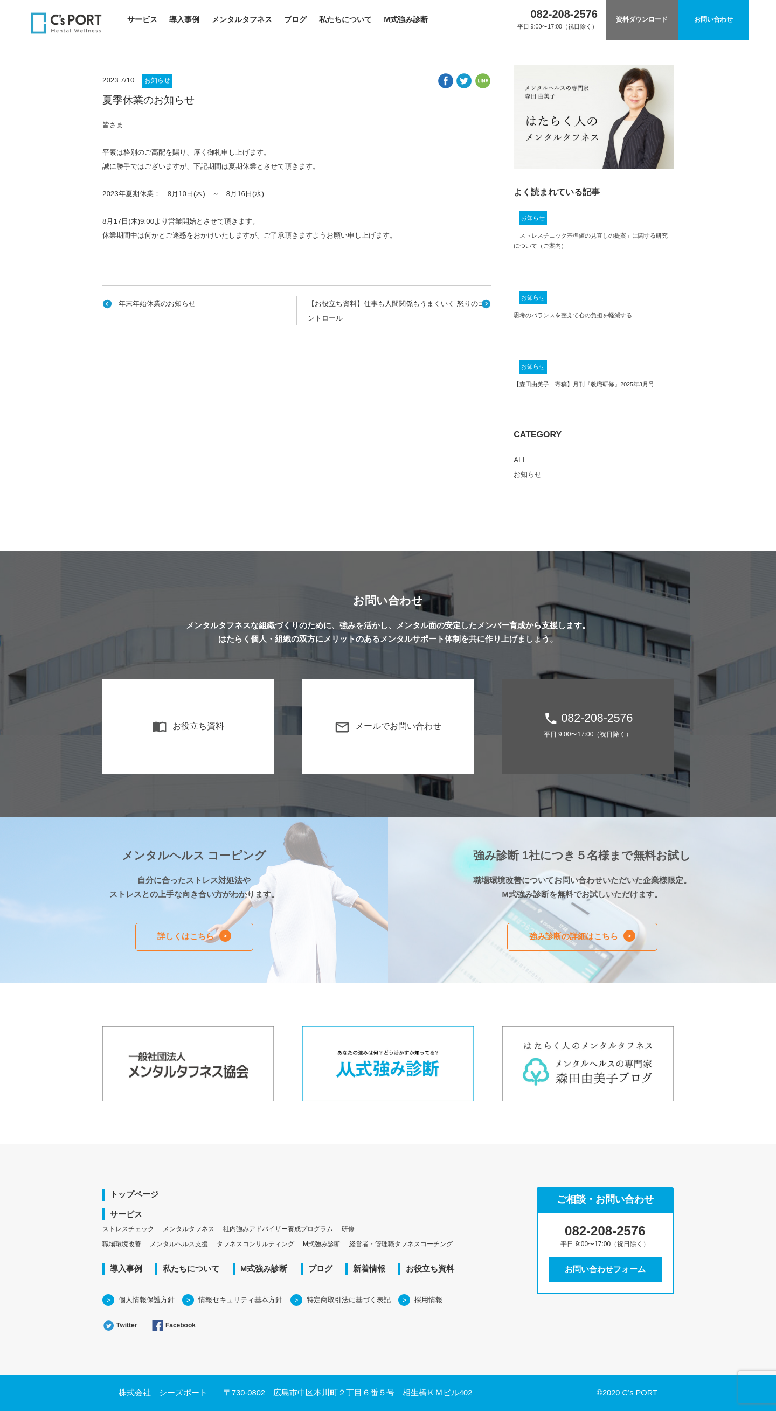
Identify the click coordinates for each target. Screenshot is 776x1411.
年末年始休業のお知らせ (157, 304)
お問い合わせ (713, 19)
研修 (348, 1229)
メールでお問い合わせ (388, 726)
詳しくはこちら (185, 936)
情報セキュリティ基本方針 (240, 1300)
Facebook (173, 1325)
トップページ (134, 1194)
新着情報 (369, 1268)
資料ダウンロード (642, 19)
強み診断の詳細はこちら (573, 936)
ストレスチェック (128, 1229)
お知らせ (157, 80)
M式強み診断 (406, 19)
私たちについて (345, 19)
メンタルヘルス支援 (179, 1244)
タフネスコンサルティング (255, 1244)
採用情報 (428, 1300)
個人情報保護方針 (147, 1300)
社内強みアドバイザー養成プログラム (278, 1229)
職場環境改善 (121, 1244)
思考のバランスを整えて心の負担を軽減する (573, 315)
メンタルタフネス (242, 19)
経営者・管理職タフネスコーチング (401, 1244)
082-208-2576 (588, 724)
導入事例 (184, 19)
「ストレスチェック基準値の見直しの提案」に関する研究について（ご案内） (591, 240)
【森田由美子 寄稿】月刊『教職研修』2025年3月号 (584, 384)
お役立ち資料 (188, 726)
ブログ (295, 19)
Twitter (119, 1325)
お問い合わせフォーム (605, 1269)
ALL (520, 460)
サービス (142, 19)
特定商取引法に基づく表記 (349, 1300)
